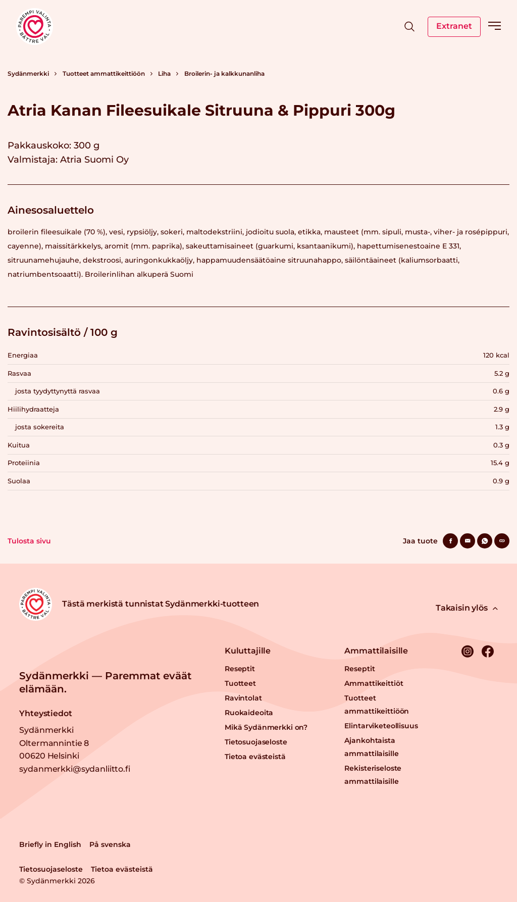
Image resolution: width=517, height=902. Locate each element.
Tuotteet (240, 683)
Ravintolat (243, 698)
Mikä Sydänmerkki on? (266, 727)
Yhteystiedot (45, 713)
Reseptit (240, 668)
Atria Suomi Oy (94, 159)
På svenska (110, 844)
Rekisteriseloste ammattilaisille (372, 775)
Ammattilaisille (376, 651)
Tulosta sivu (29, 540)
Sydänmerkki (28, 73)
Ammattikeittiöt (373, 683)
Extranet (454, 26)
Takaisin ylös (467, 608)
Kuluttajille (248, 651)
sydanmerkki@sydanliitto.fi (74, 769)
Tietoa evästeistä (255, 756)
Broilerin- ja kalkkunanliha (224, 73)
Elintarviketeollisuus (381, 725)
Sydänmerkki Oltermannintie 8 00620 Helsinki (54, 743)
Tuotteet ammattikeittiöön (104, 73)
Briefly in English (50, 844)
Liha (164, 73)
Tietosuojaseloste (256, 741)
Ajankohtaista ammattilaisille (371, 747)
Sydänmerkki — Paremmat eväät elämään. (105, 682)
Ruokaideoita (249, 712)
